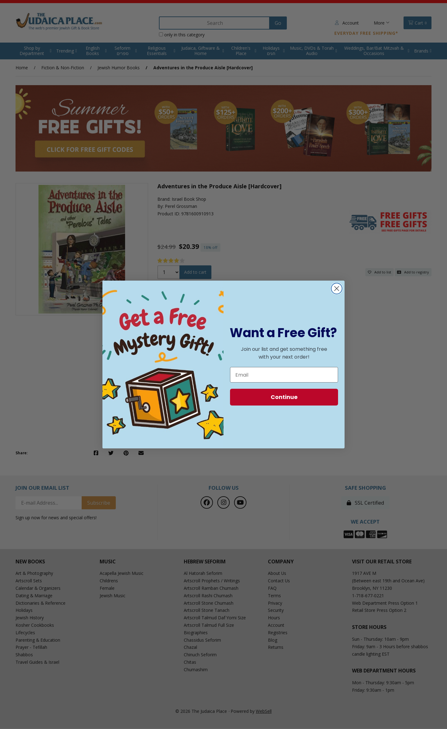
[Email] (284, 375)
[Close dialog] (336, 288)
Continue (284, 397)
